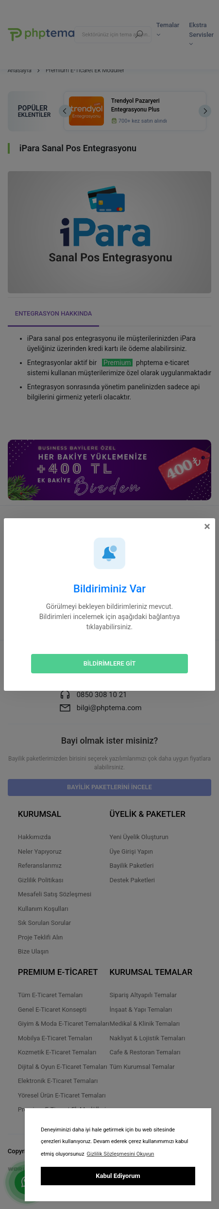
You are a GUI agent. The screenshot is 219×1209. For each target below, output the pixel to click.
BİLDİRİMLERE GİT (110, 663)
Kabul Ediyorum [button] (118, 1175)
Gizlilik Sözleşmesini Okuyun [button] (120, 1154)
